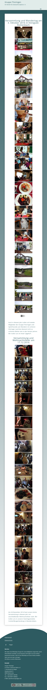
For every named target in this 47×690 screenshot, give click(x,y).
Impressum (8, 637)
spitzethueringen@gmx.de (14, 678)
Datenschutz (8, 640)
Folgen (11, 645)
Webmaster (18, 659)
